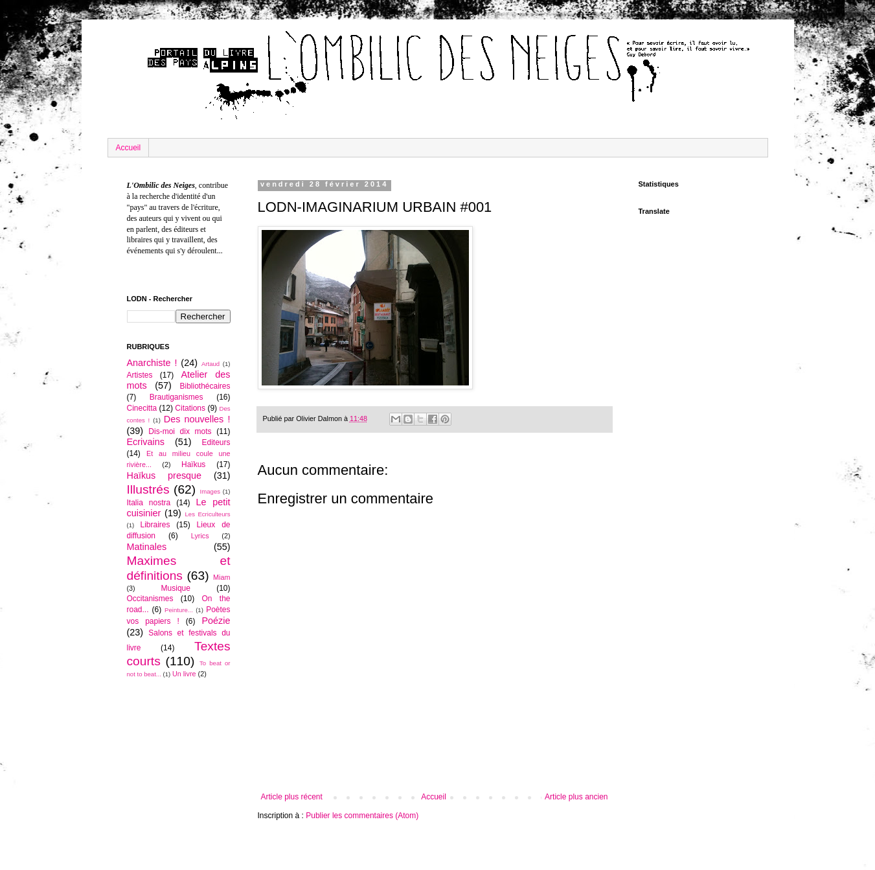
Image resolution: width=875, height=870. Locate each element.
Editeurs (215, 442)
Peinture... (179, 609)
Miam (221, 577)
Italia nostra (149, 502)
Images (210, 491)
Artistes (140, 375)
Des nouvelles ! (197, 419)
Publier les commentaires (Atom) (362, 815)
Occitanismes (150, 598)
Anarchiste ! (152, 363)
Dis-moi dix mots (179, 431)
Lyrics (200, 536)
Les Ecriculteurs (207, 514)
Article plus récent (292, 796)
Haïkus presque (164, 475)
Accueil (128, 147)
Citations (190, 408)
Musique (175, 588)
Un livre (184, 674)
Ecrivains (146, 442)
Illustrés (148, 489)
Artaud (210, 363)
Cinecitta (142, 408)
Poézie (215, 620)
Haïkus (193, 464)
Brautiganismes (176, 397)
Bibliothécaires (204, 386)
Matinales (147, 547)
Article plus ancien (576, 796)
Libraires (155, 524)
